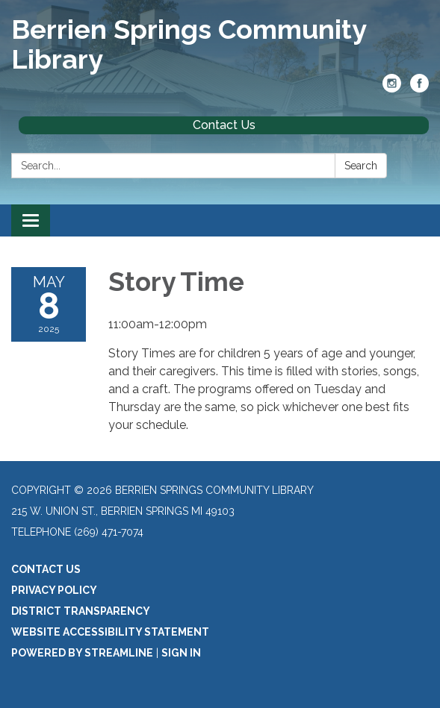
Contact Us (224, 125)
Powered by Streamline (82, 653)
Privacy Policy (54, 590)
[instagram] (391, 88)
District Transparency (80, 611)
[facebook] (419, 88)
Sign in (181, 653)
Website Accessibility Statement (110, 632)
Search (360, 166)
